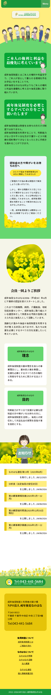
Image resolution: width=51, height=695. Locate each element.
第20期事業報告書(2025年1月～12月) (25, 497)
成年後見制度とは (25, 642)
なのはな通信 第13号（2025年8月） (26, 472)
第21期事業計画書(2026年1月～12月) (25, 526)
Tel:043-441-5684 (20, 623)
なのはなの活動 (25, 660)
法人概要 (25, 663)
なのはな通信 (25, 669)
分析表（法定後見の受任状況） (24, 484)
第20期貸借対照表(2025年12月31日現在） (26, 511)
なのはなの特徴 (25, 656)
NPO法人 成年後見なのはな (30, 692)
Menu (45, 4)
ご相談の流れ (25, 646)
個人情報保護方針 (25, 673)
